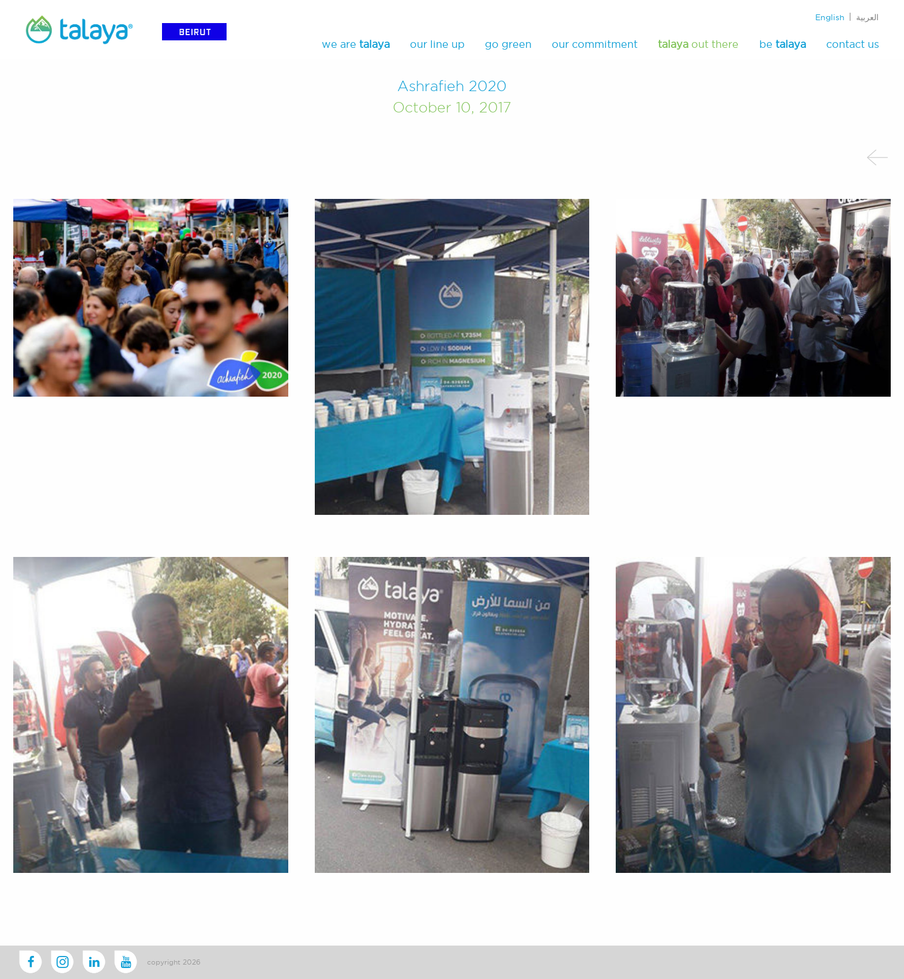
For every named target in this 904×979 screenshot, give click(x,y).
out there (698, 44)
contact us (852, 44)
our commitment (595, 44)
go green (508, 44)
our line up (437, 44)
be (782, 44)
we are (356, 44)
